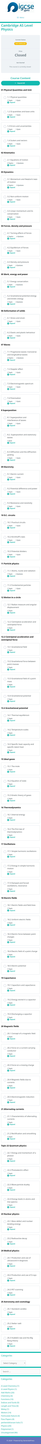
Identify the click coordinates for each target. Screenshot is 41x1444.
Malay (3, 1409)
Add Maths (5, 1392)
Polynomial (6, 1429)
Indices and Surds (9, 1402)
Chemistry (5, 1396)
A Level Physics (7, 1389)
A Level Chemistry (9, 1386)
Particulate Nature (9, 1416)
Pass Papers (6, 1419)
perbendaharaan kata (10, 1422)
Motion (4, 1412)
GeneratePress (28, 1440)
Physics (4, 1426)
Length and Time (8, 1406)
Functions (5, 1399)
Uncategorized (7, 1432)
